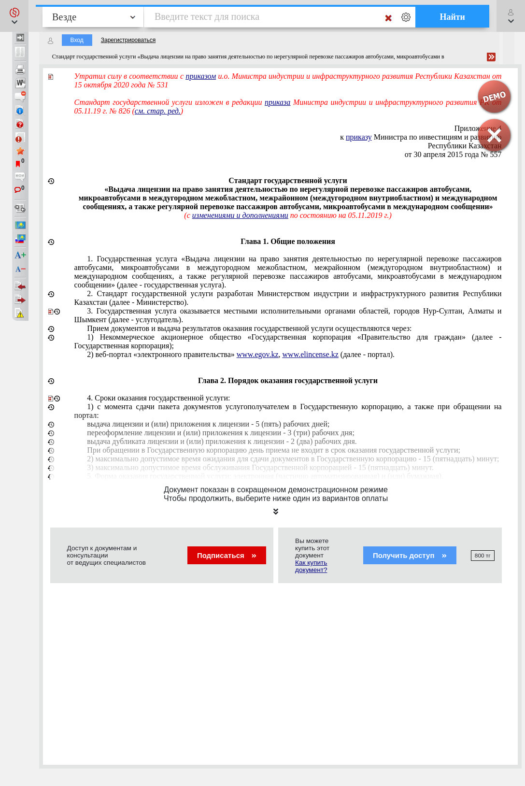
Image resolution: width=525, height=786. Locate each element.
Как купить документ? (311, 566)
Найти (452, 17)
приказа (277, 102)
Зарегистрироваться (128, 40)
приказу (359, 137)
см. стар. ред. (158, 111)
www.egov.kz (258, 354)
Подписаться (226, 555)
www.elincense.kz (311, 354)
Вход (77, 40)
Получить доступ (410, 555)
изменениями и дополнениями (240, 215)
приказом (200, 76)
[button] (14, 16)
